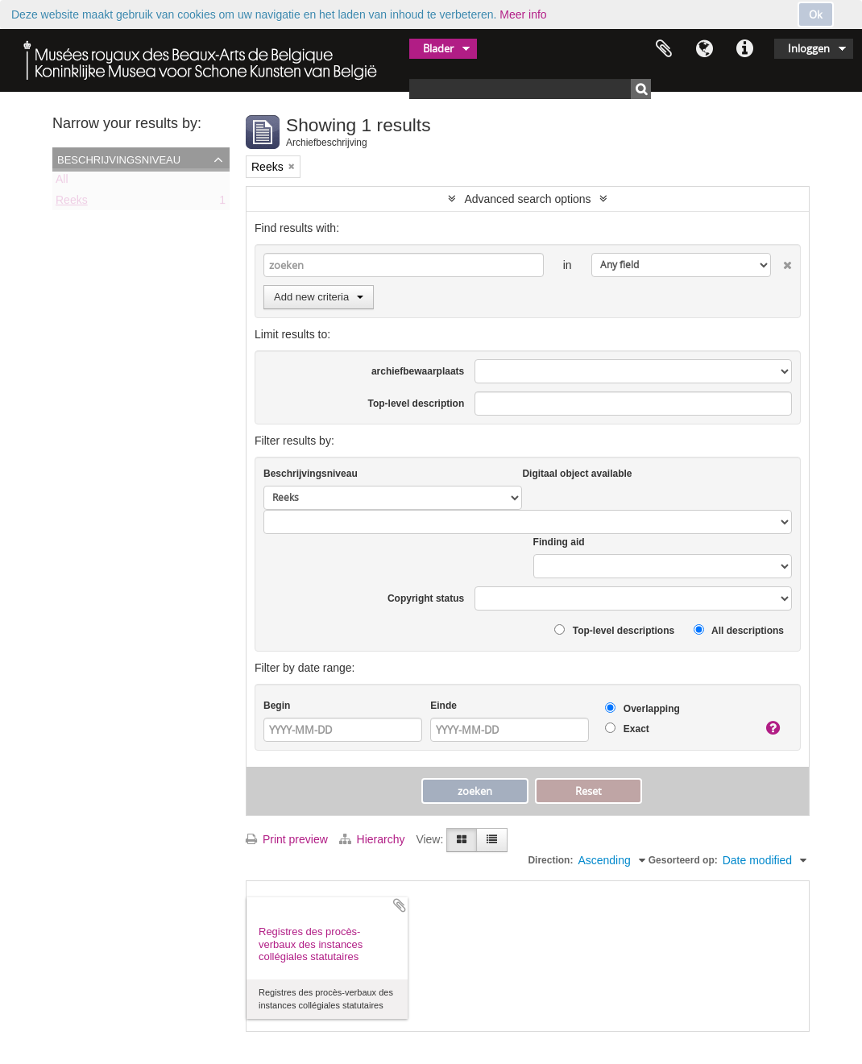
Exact (627, 728)
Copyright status (425, 598)
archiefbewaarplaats (417, 371)
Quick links (744, 49)
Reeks (72, 203)
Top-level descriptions (614, 630)
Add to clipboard (400, 905)
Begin (276, 705)
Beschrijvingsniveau (118, 159)
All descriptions (739, 630)
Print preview (287, 839)
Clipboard (664, 49)
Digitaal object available (577, 473)
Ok (816, 14)
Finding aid (559, 542)
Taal (704, 49)
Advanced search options (527, 199)
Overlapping (642, 708)
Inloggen (809, 48)
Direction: (550, 860)
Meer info (522, 14)
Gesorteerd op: (683, 860)
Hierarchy (373, 839)
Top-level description (415, 403)
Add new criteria (318, 297)
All (62, 182)
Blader (438, 48)
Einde (443, 705)
